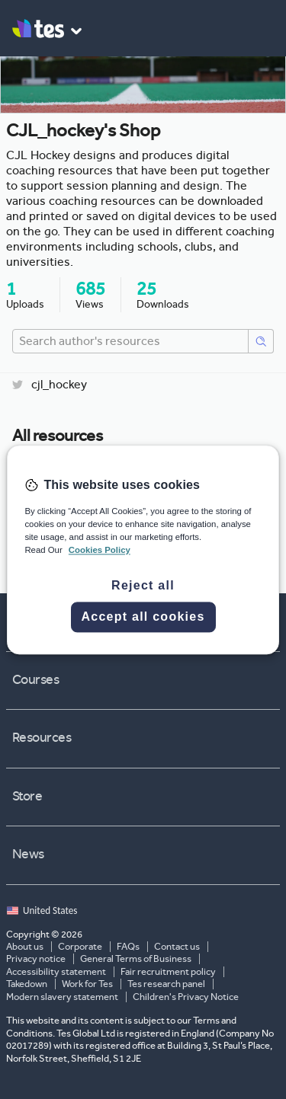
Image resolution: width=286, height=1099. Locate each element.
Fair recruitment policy (168, 971)
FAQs (128, 946)
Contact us (177, 946)
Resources (144, 738)
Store (144, 796)
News (144, 854)
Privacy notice (36, 959)
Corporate (80, 946)
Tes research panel (166, 984)
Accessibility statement (56, 971)
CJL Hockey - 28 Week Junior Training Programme (181, 520)
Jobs (144, 621)
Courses (144, 680)
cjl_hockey (49, 385)
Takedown (26, 984)
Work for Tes (87, 984)
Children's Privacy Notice (186, 997)
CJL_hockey (136, 543)
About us (24, 946)
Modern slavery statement (62, 997)
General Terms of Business (135, 959)
